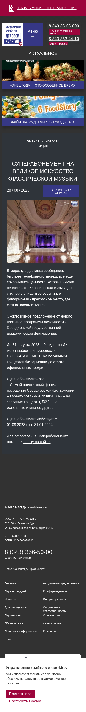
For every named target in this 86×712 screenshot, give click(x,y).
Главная (33, 141)
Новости (52, 141)
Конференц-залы (55, 591)
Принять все (20, 694)
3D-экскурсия (14, 623)
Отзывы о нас (52, 615)
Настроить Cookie (25, 701)
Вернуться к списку (61, 191)
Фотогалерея (52, 623)
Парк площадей (15, 591)
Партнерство (13, 615)
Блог (8, 639)
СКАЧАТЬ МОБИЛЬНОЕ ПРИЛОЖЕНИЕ (42, 8)
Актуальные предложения (61, 583)
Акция (43, 146)
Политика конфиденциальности (25, 569)
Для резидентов (16, 607)
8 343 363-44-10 (64, 39)
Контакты (49, 631)
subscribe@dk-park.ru (18, 557)
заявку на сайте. (37, 442)
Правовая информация (21, 631)
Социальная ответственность (54, 609)
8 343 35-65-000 (64, 26)
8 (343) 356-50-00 (28, 552)
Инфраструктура (54, 599)
